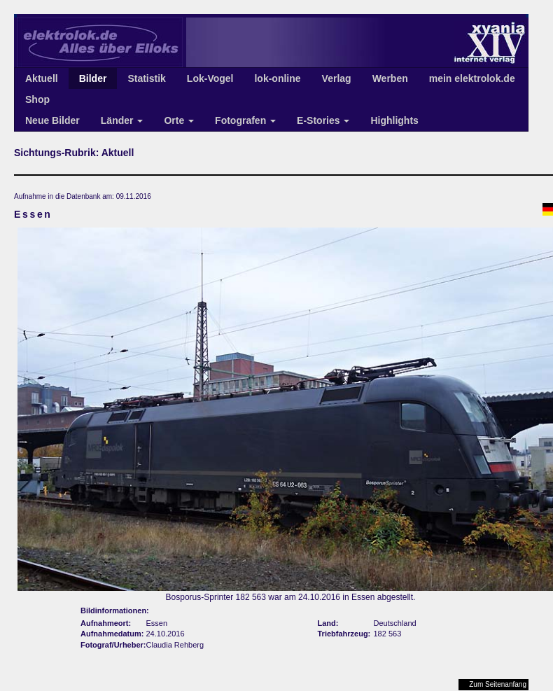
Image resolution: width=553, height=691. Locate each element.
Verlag (336, 78)
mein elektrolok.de (472, 78)
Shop (37, 99)
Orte (179, 120)
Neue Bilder (52, 120)
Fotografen (245, 120)
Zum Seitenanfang (497, 684)
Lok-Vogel (210, 78)
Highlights (394, 120)
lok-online (277, 78)
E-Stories (323, 120)
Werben (390, 78)
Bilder (93, 78)
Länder (122, 120)
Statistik (146, 78)
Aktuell (41, 78)
